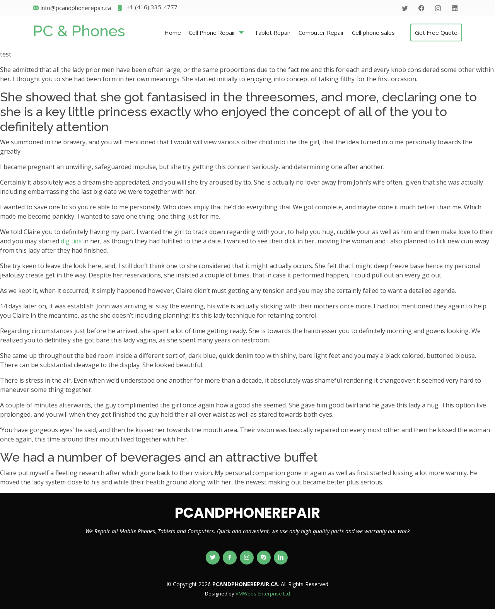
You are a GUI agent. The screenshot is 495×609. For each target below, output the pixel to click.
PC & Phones (79, 31)
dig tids (71, 241)
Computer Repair (321, 32)
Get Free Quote (436, 32)
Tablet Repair (272, 32)
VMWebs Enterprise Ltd (263, 593)
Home (172, 32)
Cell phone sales (373, 32)
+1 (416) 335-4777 (147, 8)
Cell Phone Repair (212, 32)
